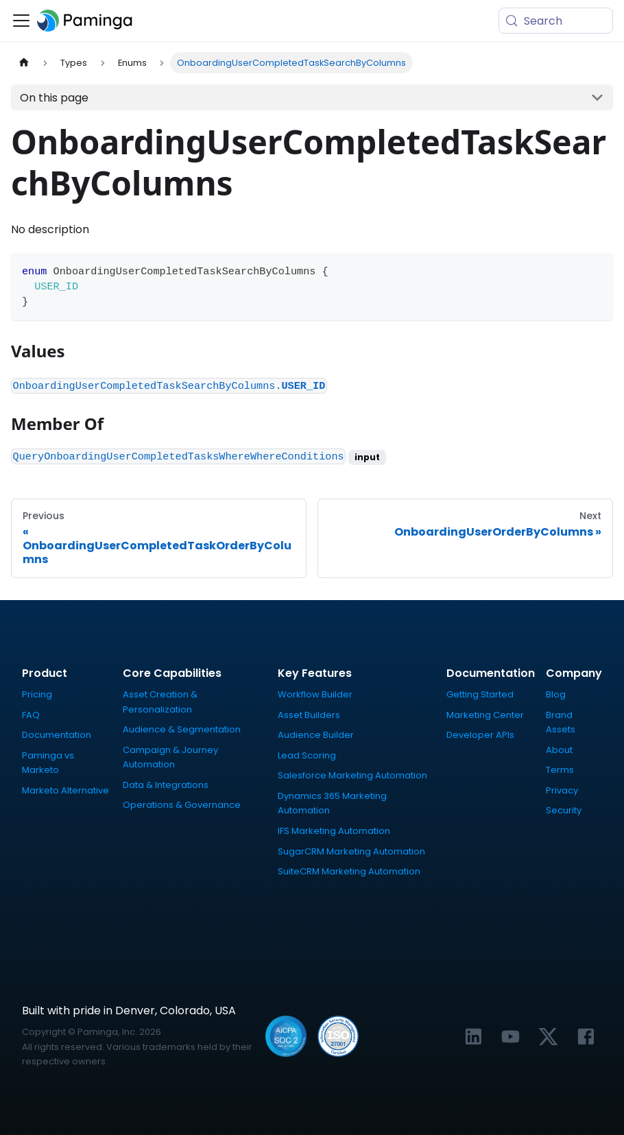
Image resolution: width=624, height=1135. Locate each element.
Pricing (37, 694)
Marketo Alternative (65, 790)
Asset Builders (309, 714)
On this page (54, 98)
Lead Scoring (307, 755)
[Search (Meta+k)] (556, 21)
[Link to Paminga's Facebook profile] (586, 1036)
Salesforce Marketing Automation (352, 775)
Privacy (562, 790)
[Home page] (24, 62)
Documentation (56, 734)
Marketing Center (485, 714)
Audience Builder (316, 734)
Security (563, 810)
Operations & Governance (182, 804)
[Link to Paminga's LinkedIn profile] (473, 1036)
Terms (560, 769)
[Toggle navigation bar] (21, 20)
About (559, 749)
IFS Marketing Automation (334, 830)
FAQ (31, 714)
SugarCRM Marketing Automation (351, 851)
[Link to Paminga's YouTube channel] (510, 1036)
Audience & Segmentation (182, 729)
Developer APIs (480, 734)
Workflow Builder (315, 694)
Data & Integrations (165, 784)
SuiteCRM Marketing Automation (349, 871)
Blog (556, 694)
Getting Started (480, 694)
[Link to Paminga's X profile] (548, 1036)
